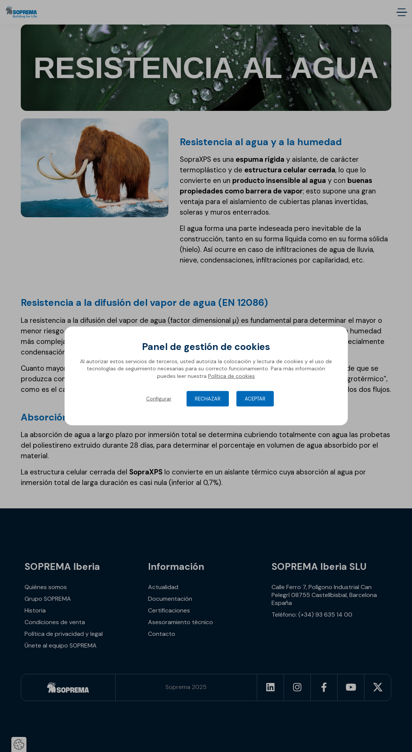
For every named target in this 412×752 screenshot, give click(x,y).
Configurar (158, 399)
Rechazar (208, 399)
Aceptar (255, 399)
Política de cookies (231, 376)
